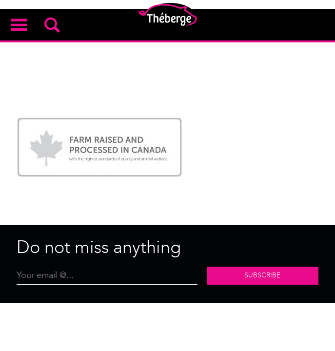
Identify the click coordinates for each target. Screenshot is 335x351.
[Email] (107, 276)
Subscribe (262, 275)
